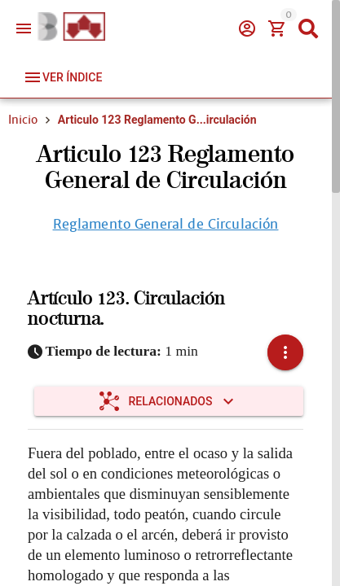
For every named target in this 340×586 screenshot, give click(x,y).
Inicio (23, 119)
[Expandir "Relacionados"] (168, 401)
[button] (285, 352)
